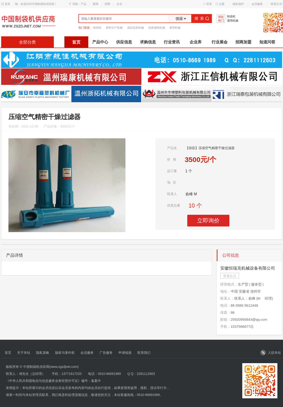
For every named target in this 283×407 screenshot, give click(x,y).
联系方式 (276, 4)
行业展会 (220, 42)
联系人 (172, 194)
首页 (7, 4)
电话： (225, 305)
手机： (225, 326)
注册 (219, 4)
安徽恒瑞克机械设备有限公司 (247, 268)
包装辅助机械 (156, 27)
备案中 (96, 381)
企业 (119, 4)
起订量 (172, 171)
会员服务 (257, 4)
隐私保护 (238, 4)
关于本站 (23, 352)
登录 (207, 4)
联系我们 (144, 352)
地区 (171, 182)
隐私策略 (42, 352)
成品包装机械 (135, 27)
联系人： (227, 298)
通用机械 (232, 20)
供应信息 (124, 42)
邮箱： (225, 319)
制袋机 (231, 16)
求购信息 (148, 42)
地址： (225, 291)
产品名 (172, 148)
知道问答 (267, 42)
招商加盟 (243, 42)
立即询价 (208, 220)
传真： (225, 312)
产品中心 (100, 42)
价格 (171, 159)
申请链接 (125, 352)
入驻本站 (270, 352)
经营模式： (229, 284)
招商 (107, 4)
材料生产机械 (114, 27)
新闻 (95, 4)
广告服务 (106, 352)
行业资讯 (172, 42)
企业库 (196, 42)
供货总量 (173, 205)
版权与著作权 (65, 352)
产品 (83, 4)
